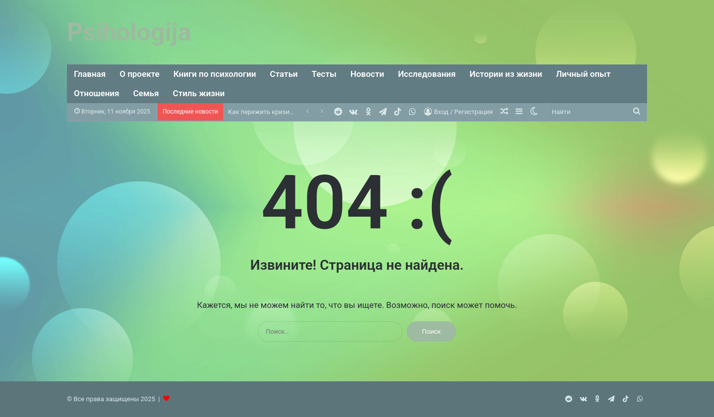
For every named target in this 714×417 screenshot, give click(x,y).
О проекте (139, 74)
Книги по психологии (215, 74)
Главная (90, 74)
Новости (367, 74)
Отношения (96, 93)
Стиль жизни (199, 93)
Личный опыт (583, 74)
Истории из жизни (506, 74)
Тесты (324, 74)
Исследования (427, 74)
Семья (146, 93)
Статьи (284, 74)
